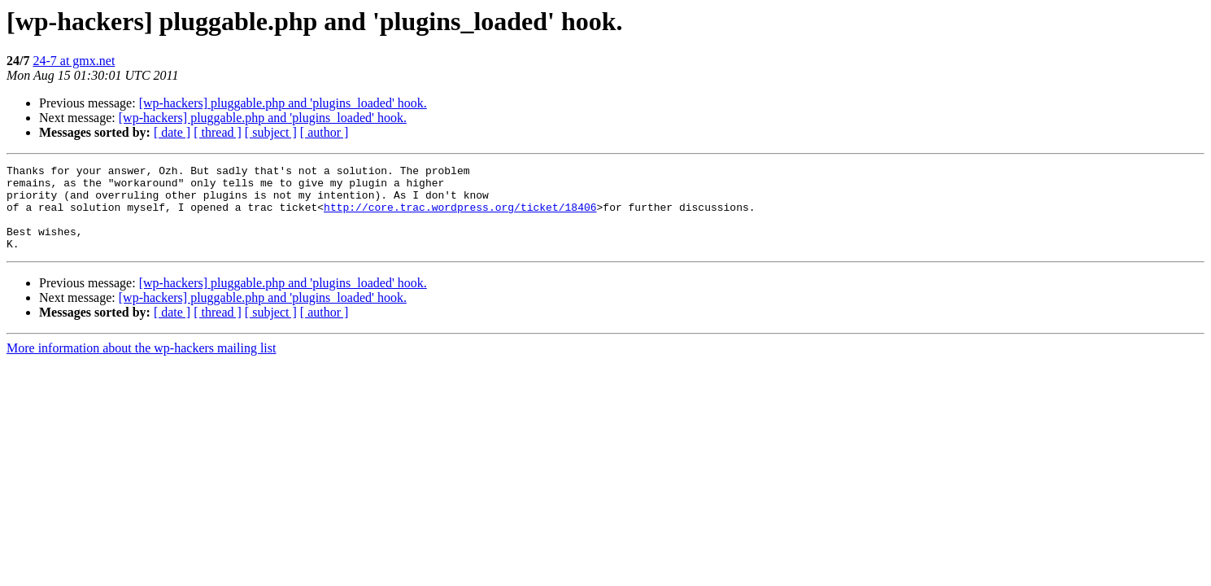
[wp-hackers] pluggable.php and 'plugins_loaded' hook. (283, 103)
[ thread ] (218, 132)
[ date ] (172, 132)
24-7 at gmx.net (74, 61)
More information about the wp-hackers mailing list (141, 365)
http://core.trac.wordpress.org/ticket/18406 (460, 216)
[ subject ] (271, 132)
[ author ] (324, 132)
